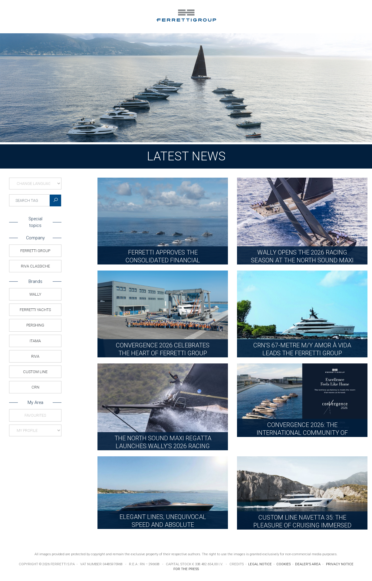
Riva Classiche (35, 266)
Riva (35, 356)
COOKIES (283, 564)
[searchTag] (29, 200)
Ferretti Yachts (35, 309)
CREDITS (236, 564)
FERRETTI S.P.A (63, 564)
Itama (35, 341)
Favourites (35, 415)
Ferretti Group (35, 250)
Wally (35, 294)
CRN (35, 387)
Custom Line (35, 371)
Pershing (35, 325)
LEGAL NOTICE (260, 564)
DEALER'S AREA (308, 564)
